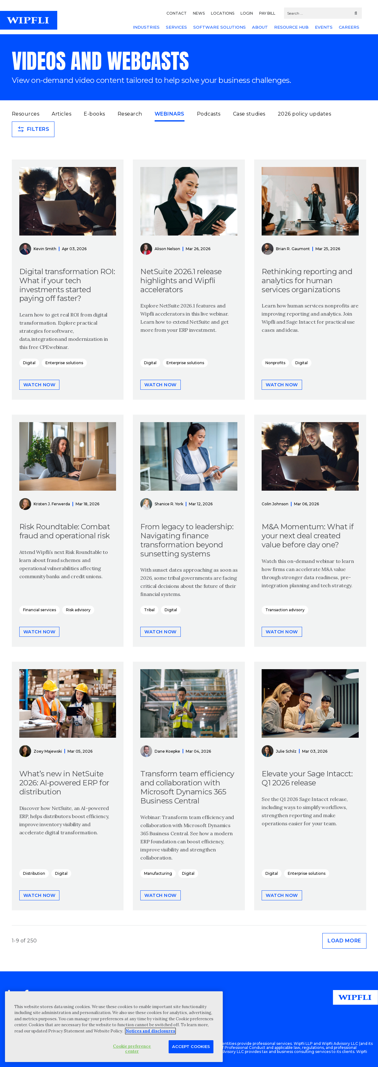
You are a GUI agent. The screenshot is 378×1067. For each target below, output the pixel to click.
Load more (344, 941)
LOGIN (246, 13)
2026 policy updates (304, 114)
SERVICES (176, 27)
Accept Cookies (191, 1046)
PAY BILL (267, 13)
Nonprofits (275, 362)
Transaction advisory (285, 609)
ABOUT (260, 27)
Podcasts (209, 114)
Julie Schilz (286, 751)
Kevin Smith (45, 248)
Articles (61, 114)
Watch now (39, 385)
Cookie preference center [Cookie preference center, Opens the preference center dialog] (132, 1049)
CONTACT (176, 13)
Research (130, 114)
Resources (26, 114)
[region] (114, 1026)
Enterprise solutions (64, 362)
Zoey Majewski (48, 751)
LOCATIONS (222, 13)
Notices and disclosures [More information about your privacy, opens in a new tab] (150, 1031)
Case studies (249, 114)
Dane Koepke (167, 751)
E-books (94, 114)
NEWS (199, 13)
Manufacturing (158, 873)
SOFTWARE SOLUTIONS (219, 27)
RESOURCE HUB (291, 27)
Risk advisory (78, 609)
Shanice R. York (169, 504)
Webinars (169, 113)
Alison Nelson (167, 248)
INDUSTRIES (146, 27)
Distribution (34, 873)
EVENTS (324, 27)
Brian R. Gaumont (293, 248)
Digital (29, 362)
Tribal (149, 609)
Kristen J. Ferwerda (52, 504)
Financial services (39, 609)
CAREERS (349, 27)
